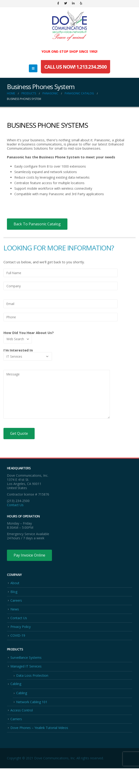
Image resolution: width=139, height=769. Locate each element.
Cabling (15, 684)
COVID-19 (17, 635)
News (14, 609)
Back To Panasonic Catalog (37, 223)
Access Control (21, 710)
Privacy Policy (20, 627)
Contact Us (15, 505)
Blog (13, 591)
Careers (16, 600)
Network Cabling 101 (31, 702)
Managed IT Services (26, 666)
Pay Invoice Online (29, 555)
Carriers (16, 719)
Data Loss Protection (32, 675)
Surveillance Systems (26, 658)
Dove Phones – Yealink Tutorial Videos (39, 728)
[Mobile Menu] (33, 68)
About (14, 583)
